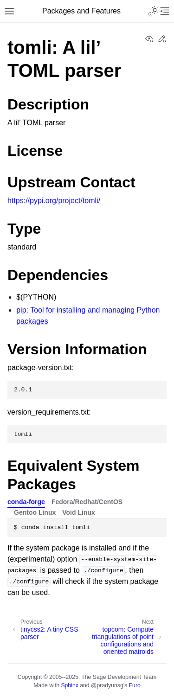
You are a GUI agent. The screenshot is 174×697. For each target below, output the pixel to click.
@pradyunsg (107, 685)
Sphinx (69, 685)
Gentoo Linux (35, 512)
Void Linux (78, 512)
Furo (135, 685)
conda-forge (26, 501)
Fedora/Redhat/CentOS (87, 501)
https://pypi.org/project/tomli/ (53, 201)
